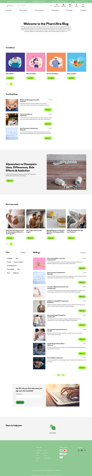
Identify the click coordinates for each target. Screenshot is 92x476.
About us (38, 458)
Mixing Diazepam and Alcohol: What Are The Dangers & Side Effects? (56, 232)
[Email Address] (29, 396)
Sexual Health (69, 10)
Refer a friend (35, 1)
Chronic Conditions (39, 10)
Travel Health (83, 10)
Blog (37, 460)
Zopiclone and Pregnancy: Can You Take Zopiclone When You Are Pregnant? (15, 232)
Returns (38, 452)
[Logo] (11, 5)
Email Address (19, 394)
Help (37, 455)
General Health (55, 10)
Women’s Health (23, 10)
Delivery (45, 450)
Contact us (46, 452)
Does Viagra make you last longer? (34, 231)
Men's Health (9, 10)
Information (39, 447)
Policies (45, 455)
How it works (39, 450)
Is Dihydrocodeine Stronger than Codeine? (75, 231)
